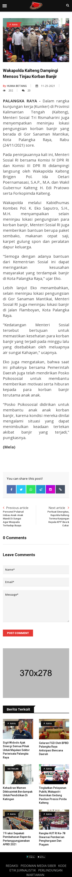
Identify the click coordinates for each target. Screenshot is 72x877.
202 (8, 90)
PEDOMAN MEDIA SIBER (38, 866)
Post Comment (18, 633)
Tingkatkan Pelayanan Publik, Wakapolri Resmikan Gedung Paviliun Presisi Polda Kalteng (53, 795)
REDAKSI (12, 866)
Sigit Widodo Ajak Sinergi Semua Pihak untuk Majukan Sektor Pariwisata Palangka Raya (16, 750)
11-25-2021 (45, 86)
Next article (52, 516)
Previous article (19, 516)
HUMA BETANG (15, 86)
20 (26, 90)
